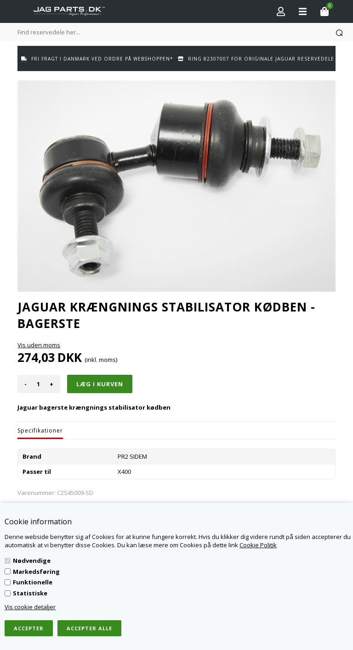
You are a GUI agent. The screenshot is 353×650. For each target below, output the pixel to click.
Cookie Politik (258, 545)
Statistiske (30, 593)
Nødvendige (32, 560)
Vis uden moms (38, 345)
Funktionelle (32, 582)
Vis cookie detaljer (30, 607)
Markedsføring (36, 571)
